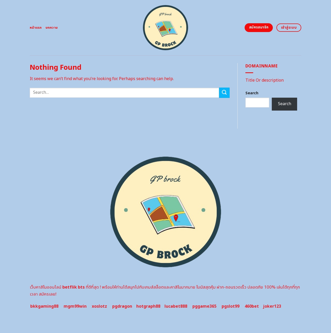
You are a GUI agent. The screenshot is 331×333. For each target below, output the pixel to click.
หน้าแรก (36, 27)
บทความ (52, 27)
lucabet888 (175, 306)
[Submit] (224, 93)
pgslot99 (230, 306)
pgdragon (122, 306)
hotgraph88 (148, 306)
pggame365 (204, 306)
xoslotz (99, 306)
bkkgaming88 (44, 306)
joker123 (272, 306)
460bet (252, 306)
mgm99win (75, 306)
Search (251, 93)
